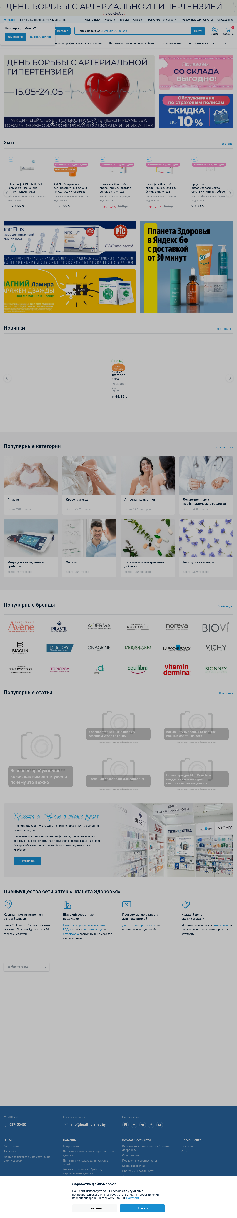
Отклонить (95, 1208)
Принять (142, 1208)
